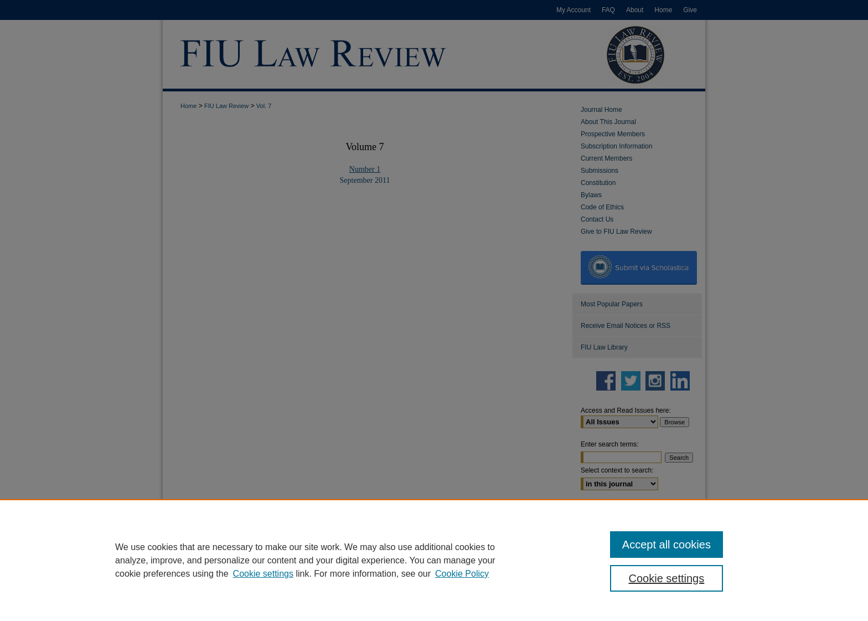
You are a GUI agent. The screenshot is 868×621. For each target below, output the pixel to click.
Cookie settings (263, 573)
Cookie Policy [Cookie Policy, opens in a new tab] (462, 573)
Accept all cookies (666, 544)
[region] (434, 560)
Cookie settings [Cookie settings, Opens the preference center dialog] (667, 578)
